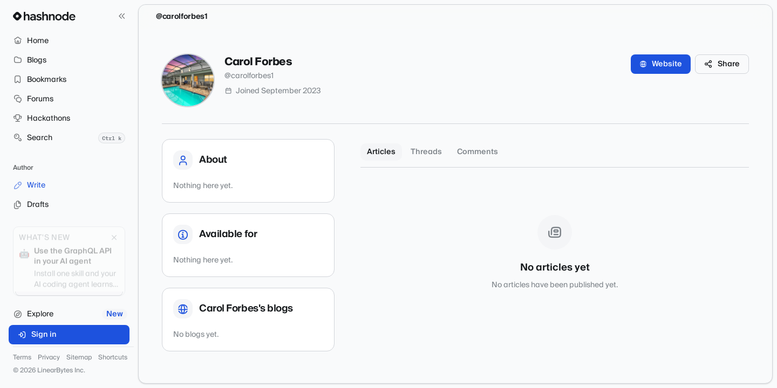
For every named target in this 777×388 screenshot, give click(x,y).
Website (660, 64)
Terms (22, 358)
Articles (381, 152)
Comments (477, 152)
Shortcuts (112, 358)
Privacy (49, 358)
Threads (426, 152)
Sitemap (79, 358)
